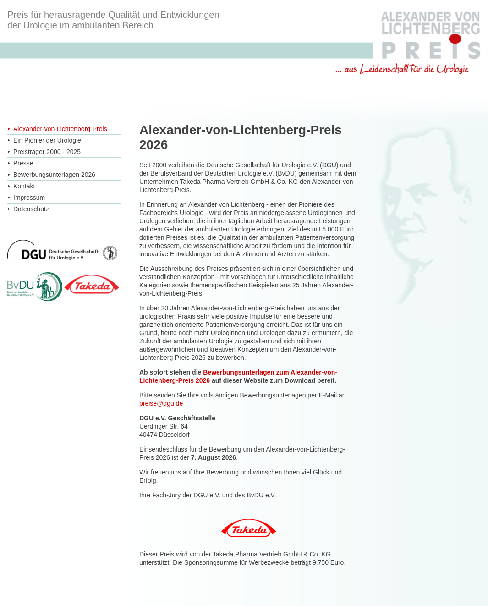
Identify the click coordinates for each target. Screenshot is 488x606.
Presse (23, 163)
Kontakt (24, 186)
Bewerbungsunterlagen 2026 (54, 174)
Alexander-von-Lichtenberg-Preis (60, 128)
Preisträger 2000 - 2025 (47, 151)
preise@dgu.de (161, 403)
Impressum (29, 197)
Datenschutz (31, 209)
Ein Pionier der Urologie (47, 140)
